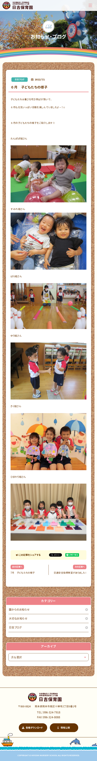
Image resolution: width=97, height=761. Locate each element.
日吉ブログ (19, 79)
